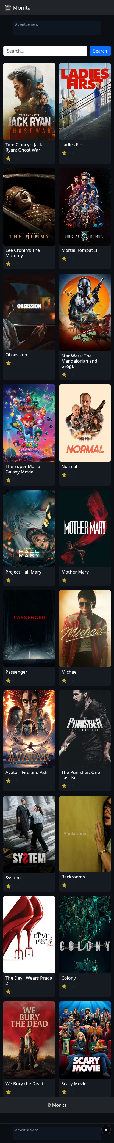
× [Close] (106, 1129)
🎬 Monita (17, 7)
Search (100, 51)
